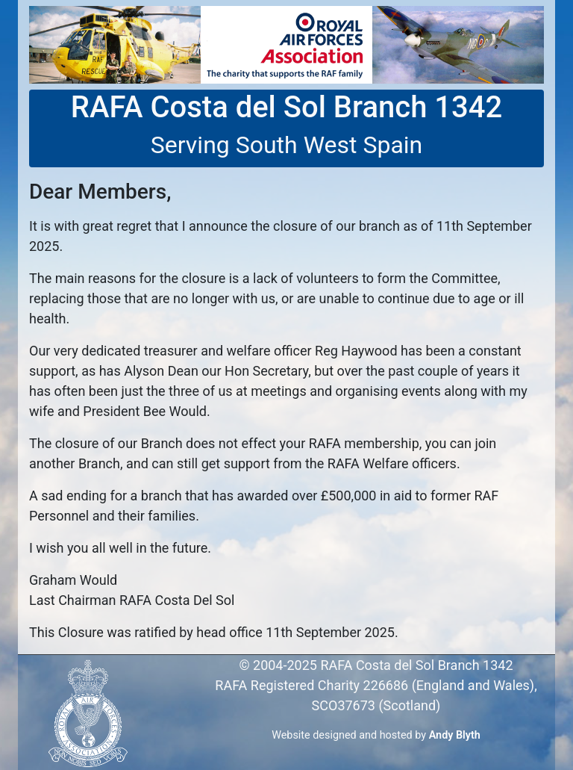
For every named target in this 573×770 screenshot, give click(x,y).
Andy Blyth (454, 735)
